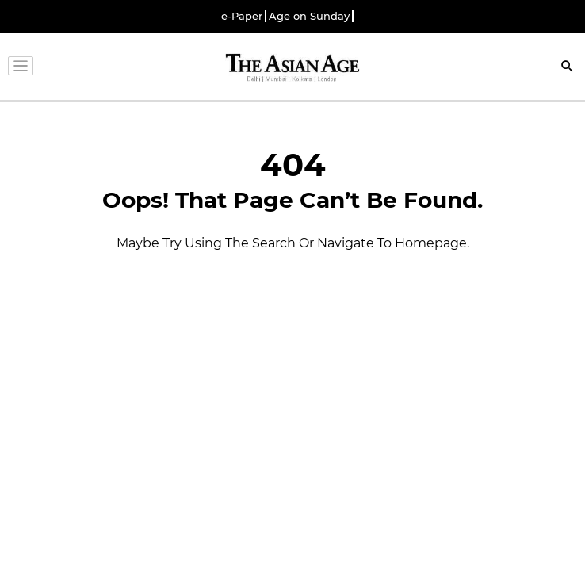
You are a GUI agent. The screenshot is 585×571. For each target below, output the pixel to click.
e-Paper (241, 16)
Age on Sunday (309, 16)
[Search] (567, 68)
